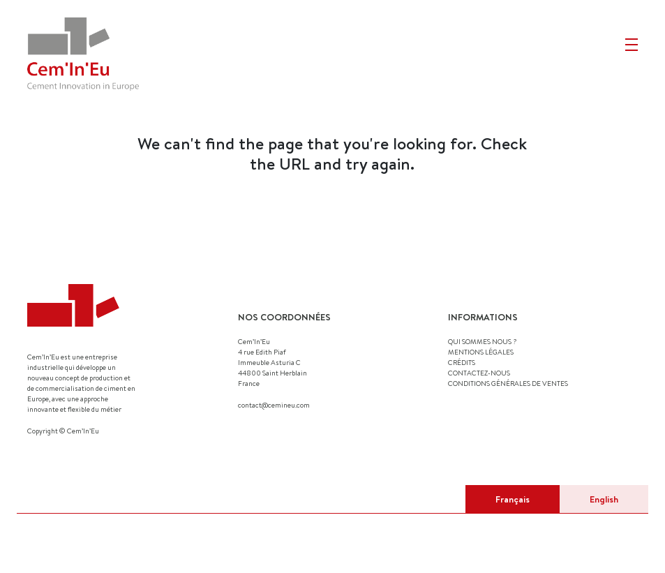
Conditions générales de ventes (508, 383)
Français (512, 499)
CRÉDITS (461, 362)
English (604, 499)
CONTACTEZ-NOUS (479, 373)
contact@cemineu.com (274, 405)
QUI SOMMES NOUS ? (482, 341)
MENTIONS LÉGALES (481, 352)
